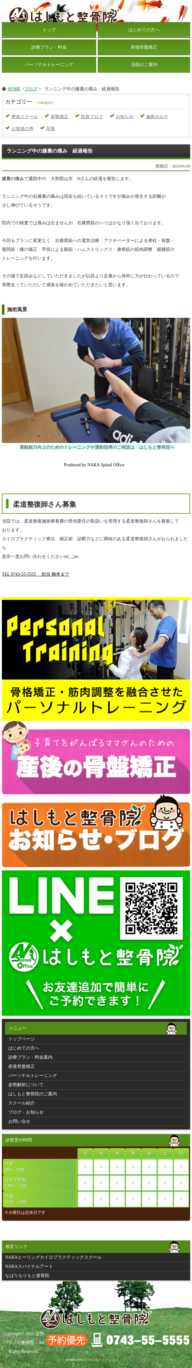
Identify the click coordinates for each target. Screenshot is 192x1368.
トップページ (21, 1039)
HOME (14, 89)
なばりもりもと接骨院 (27, 1275)
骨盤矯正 (59, 116)
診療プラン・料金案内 (30, 1057)
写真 (50, 128)
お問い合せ (19, 1121)
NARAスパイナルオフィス (105, 1359)
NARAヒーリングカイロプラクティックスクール (53, 1257)
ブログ (31, 89)
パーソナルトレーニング (49, 64)
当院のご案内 (144, 64)
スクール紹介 (21, 1103)
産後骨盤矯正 (144, 47)
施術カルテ (157, 116)
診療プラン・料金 (49, 47)
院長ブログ (92, 116)
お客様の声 (22, 128)
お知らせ (124, 116)
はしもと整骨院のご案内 (32, 1094)
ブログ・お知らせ (26, 1112)
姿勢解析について (26, 1084)
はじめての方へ (143, 29)
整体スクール (24, 116)
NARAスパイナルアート (29, 1266)
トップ (49, 29)
